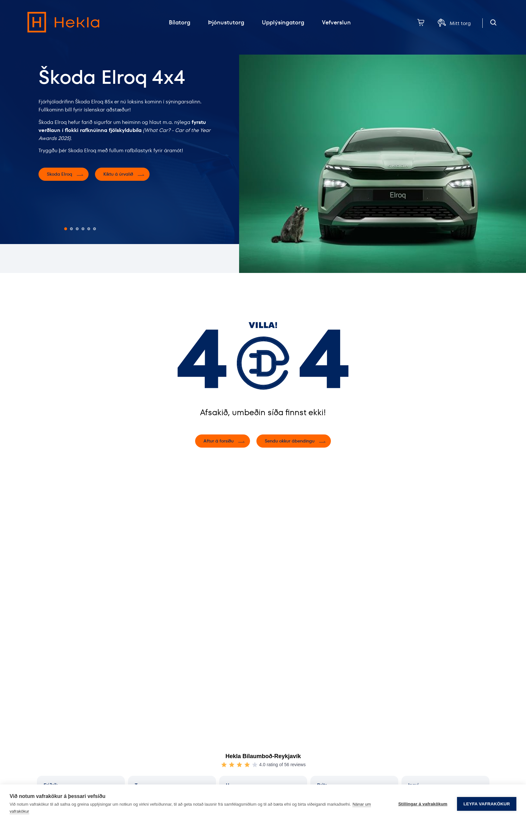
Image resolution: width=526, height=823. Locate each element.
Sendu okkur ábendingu (290, 441)
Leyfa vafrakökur (486, 803)
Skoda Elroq (59, 174)
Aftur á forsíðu (218, 441)
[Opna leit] (493, 22)
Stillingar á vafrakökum (422, 803)
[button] (65, 228)
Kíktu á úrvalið (118, 174)
